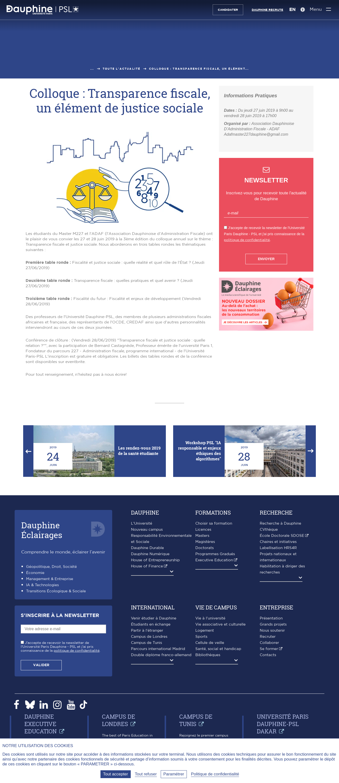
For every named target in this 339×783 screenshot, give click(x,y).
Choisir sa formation (213, 523)
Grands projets (273, 624)
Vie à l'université (210, 618)
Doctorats (204, 548)
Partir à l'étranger (147, 630)
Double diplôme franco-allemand (161, 655)
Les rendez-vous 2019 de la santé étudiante (139, 450)
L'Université (141, 523)
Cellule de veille (209, 643)
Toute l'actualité (121, 68)
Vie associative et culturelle (220, 624)
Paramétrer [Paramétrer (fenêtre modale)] (173, 774)
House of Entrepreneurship (155, 560)
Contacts (268, 655)
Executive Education (214, 560)
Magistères (205, 542)
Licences (203, 529)
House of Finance (147, 566)
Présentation (271, 618)
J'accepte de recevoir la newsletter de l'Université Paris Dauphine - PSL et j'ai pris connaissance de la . (60, 646)
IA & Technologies (42, 585)
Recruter (268, 637)
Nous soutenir (272, 630)
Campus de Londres (149, 637)
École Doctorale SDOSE (282, 536)
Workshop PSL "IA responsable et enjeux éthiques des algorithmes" (199, 451)
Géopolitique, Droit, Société (51, 567)
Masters (202, 536)
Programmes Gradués (215, 554)
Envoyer (266, 259)
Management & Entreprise (49, 579)
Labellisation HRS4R (278, 548)
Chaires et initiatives (278, 542)
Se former (269, 649)
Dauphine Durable (147, 548)
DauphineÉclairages (41, 529)
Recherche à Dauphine (280, 523)
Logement (204, 630)
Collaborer (269, 643)
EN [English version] (291, 10)
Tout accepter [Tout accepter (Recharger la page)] (115, 774)
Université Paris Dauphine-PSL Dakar (283, 724)
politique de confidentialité (247, 240)
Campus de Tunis (146, 643)
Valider (41, 665)
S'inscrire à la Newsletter (60, 615)
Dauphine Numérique (150, 554)
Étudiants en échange (150, 624)
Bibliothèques (207, 655)
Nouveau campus (147, 529)
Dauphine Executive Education (40, 724)
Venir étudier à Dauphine (153, 618)
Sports (201, 637)
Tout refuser (146, 774)
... (92, 68)
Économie (35, 573)
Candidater (227, 9)
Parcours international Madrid (158, 649)
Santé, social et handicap (218, 649)
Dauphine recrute (266, 9)
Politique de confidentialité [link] (215, 774)
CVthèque (269, 529)
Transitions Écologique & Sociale (56, 591)
